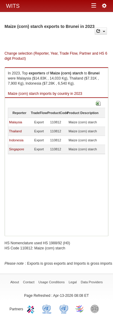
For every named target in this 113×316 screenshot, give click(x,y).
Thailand (15, 131)
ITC (32, 308)
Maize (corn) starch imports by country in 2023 (45, 94)
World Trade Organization (80, 308)
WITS (13, 6)
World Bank (96, 308)
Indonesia (16, 140)
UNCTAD (48, 308)
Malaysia (15, 122)
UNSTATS (64, 308)
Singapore (16, 149)
